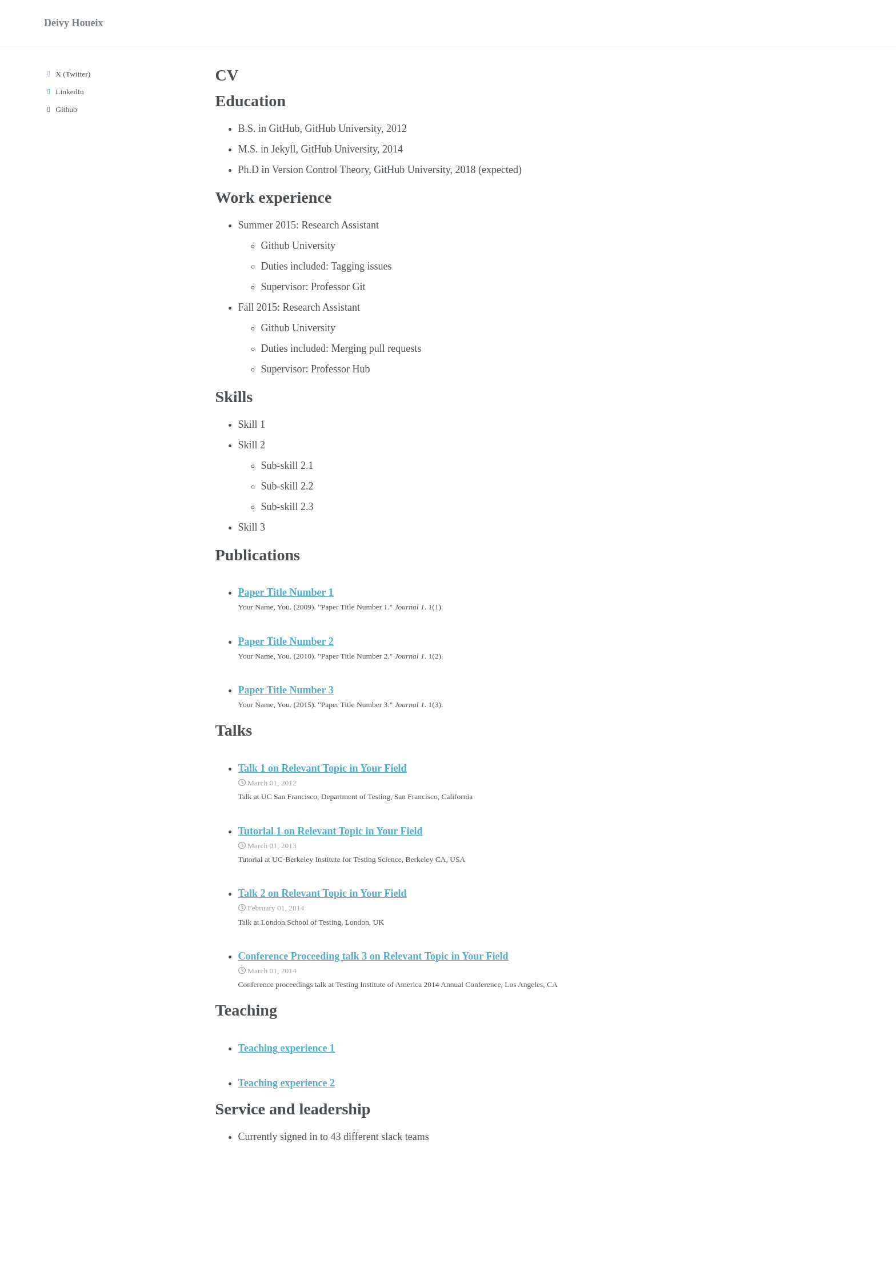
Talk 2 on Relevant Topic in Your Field (322, 893)
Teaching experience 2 (286, 1083)
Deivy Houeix (73, 23)
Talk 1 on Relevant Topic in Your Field (322, 768)
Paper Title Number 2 (286, 641)
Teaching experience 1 (286, 1048)
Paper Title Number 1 (286, 592)
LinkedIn (64, 91)
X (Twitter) (67, 74)
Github (60, 109)
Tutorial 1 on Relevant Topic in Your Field (330, 831)
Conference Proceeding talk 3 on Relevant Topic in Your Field (373, 956)
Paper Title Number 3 (286, 690)
